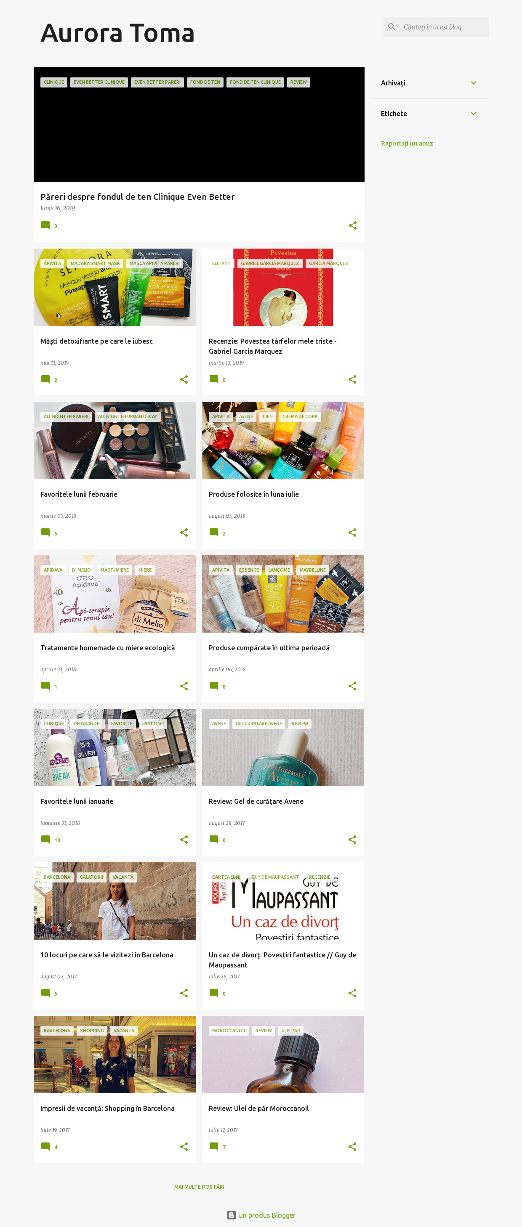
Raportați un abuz (407, 143)
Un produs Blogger (261, 1215)
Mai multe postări (199, 1187)
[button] (353, 226)
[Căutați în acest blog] (444, 27)
